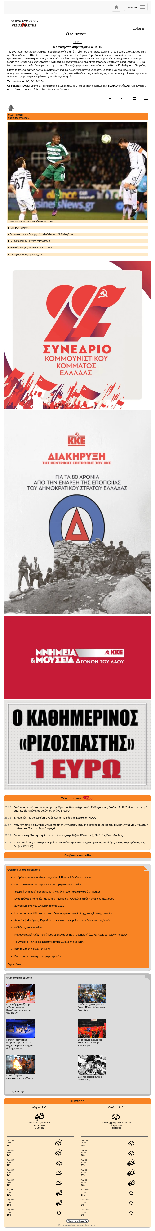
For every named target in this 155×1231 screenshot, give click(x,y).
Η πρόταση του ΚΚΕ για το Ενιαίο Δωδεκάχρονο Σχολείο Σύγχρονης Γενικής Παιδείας (63, 913)
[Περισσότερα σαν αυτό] (122, 98)
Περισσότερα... (15, 964)
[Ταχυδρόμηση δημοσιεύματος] (134, 98)
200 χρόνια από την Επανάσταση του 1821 (39, 905)
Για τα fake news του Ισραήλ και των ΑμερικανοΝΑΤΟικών (47, 884)
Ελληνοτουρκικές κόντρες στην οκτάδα (29, 241)
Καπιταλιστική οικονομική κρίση (32, 948)
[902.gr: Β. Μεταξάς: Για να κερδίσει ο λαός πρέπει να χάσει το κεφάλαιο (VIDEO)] (7, 817)
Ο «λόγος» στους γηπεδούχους (25, 254)
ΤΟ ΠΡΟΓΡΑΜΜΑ (18, 227)
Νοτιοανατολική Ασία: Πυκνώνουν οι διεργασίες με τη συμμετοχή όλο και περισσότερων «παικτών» (71, 934)
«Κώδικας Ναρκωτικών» (28, 927)
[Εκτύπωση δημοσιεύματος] (144, 98)
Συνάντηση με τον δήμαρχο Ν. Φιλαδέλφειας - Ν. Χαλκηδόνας (41, 234)
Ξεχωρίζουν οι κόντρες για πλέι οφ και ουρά (77, 172)
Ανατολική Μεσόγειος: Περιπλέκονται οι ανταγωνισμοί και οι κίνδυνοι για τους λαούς (62, 920)
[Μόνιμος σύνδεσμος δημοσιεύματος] (113, 98)
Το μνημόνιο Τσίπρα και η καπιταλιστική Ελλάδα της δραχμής (49, 941)
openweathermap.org (86, 1225)
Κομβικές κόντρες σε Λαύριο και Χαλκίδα (30, 247)
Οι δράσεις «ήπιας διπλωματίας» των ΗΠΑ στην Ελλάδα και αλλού (52, 877)
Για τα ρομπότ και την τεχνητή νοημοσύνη (38, 956)
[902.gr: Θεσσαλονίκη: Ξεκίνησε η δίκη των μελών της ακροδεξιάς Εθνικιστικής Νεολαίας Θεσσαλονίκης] (7, 835)
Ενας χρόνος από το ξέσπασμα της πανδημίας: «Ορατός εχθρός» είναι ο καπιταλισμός (64, 898)
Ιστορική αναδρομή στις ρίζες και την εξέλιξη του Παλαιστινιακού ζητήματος (57, 891)
